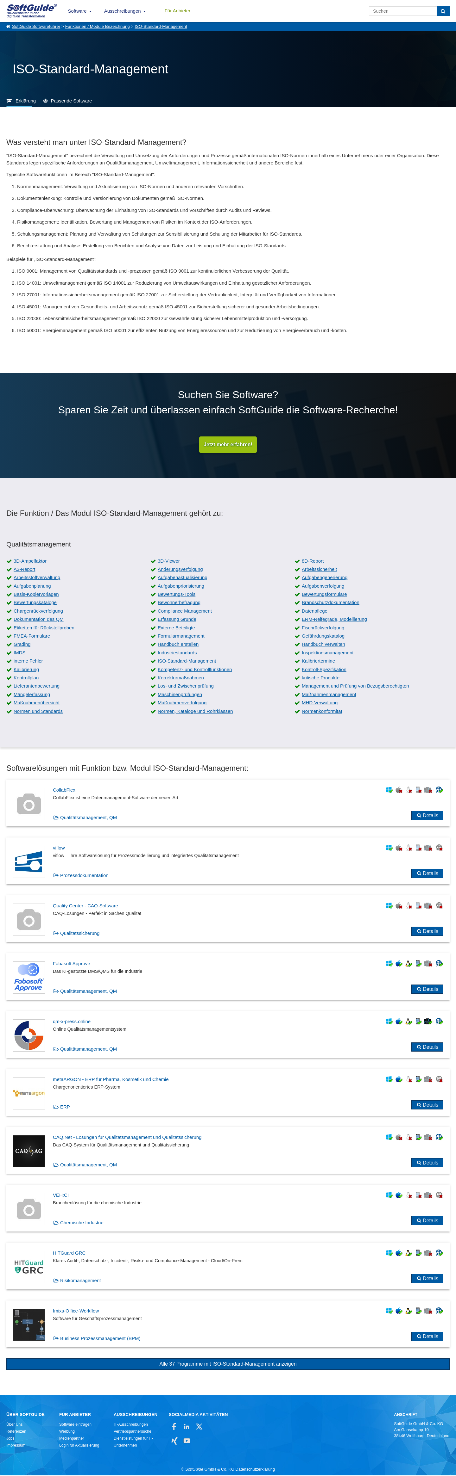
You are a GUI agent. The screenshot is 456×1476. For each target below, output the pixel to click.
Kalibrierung (26, 670)
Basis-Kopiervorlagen (36, 594)
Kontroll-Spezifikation (324, 670)
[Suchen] (443, 11)
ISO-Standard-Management (161, 26)
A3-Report (24, 569)
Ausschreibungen (122, 11)
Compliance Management (185, 611)
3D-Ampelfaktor (30, 561)
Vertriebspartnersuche (132, 1432)
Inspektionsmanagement (327, 653)
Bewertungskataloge (35, 603)
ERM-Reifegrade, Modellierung (334, 619)
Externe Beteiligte (176, 628)
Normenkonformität (322, 711)
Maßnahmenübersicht (37, 703)
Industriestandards (177, 653)
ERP (65, 1107)
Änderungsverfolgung (180, 569)
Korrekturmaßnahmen (181, 678)
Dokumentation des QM (39, 619)
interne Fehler (28, 661)
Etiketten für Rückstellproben (44, 628)
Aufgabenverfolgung (323, 586)
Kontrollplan (26, 678)
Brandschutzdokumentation (330, 603)
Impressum (15, 1446)
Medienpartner (71, 1439)
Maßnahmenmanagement (329, 695)
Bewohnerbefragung (179, 603)
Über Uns (14, 1425)
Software (77, 11)
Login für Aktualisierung (79, 1446)
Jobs (10, 1439)
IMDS (20, 653)
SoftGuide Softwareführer (36, 26)
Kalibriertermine (318, 661)
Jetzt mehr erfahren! (228, 445)
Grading (22, 645)
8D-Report (313, 561)
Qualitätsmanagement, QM (88, 818)
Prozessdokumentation (84, 876)
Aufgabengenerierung (324, 578)
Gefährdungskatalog (323, 636)
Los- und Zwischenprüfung (186, 686)
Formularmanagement (181, 636)
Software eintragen (75, 1425)
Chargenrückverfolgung (38, 611)
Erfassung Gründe (177, 619)
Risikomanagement (80, 1281)
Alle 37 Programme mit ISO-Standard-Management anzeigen (227, 1364)
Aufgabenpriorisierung (181, 586)
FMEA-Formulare (32, 636)
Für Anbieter (178, 10)
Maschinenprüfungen (180, 695)
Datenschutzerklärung (255, 1469)
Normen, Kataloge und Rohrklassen (195, 711)
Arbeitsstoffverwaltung (37, 578)
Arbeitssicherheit (319, 569)
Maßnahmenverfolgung (182, 703)
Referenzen (16, 1432)
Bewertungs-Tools (176, 594)
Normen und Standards (38, 711)
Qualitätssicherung (79, 933)
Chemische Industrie (82, 1223)
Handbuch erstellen (178, 645)
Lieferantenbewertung (37, 686)
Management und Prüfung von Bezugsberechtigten (355, 686)
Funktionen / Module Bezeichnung (97, 26)
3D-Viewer (169, 561)
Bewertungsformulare (324, 594)
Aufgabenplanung (32, 586)
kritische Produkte (320, 678)
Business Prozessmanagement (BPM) (100, 1339)
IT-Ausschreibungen (131, 1425)
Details (430, 816)
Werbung (67, 1432)
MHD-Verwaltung (320, 703)
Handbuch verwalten (323, 645)
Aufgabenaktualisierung (182, 578)
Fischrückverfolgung (323, 628)
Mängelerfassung (32, 695)
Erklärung (26, 100)
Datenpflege (314, 611)
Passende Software (71, 100)
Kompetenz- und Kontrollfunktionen (195, 670)
